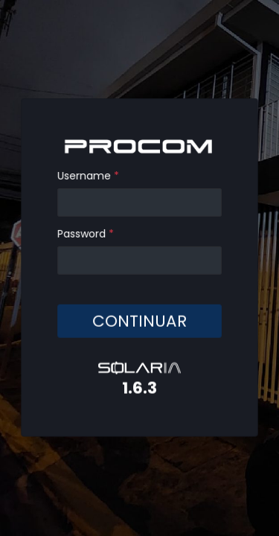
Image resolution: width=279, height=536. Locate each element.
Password (86, 234)
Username (88, 176)
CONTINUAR (139, 320)
